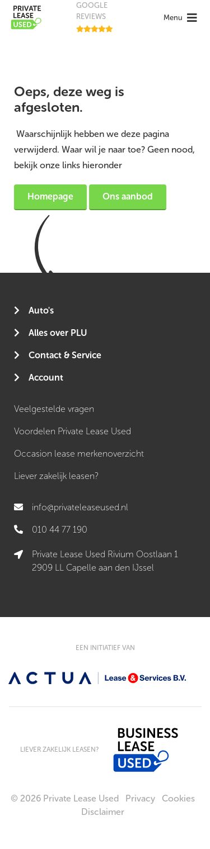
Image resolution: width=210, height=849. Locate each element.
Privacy (140, 798)
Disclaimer (102, 812)
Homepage (50, 196)
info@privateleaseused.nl (80, 507)
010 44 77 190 (59, 529)
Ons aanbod (127, 196)
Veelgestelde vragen (54, 409)
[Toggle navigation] (182, 18)
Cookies (178, 798)
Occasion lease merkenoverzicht (79, 453)
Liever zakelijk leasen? (56, 476)
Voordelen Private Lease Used (72, 431)
